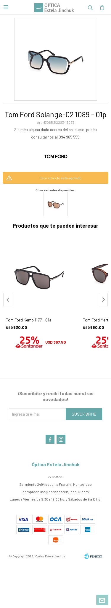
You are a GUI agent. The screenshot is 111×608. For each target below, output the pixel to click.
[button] (103, 299)
